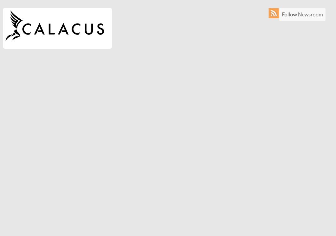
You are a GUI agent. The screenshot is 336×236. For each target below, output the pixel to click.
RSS (275, 13)
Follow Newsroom (302, 14)
